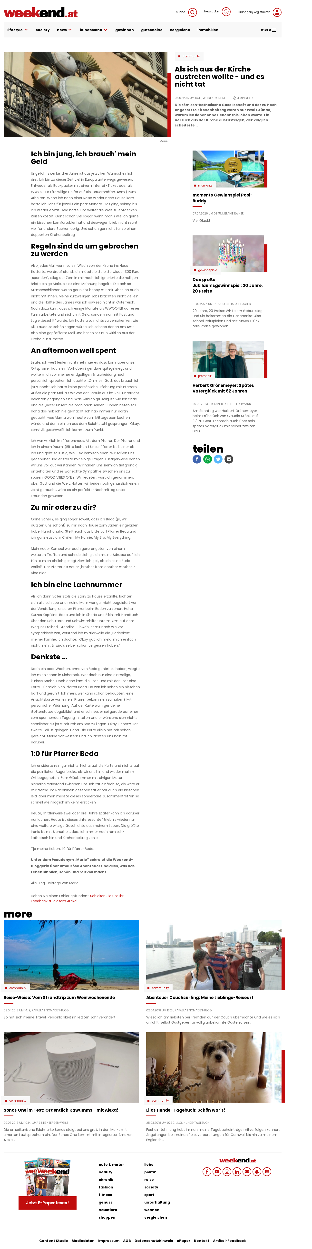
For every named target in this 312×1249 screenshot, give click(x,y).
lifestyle (18, 30)
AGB (127, 1240)
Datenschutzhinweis (154, 1240)
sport (149, 1194)
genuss (105, 1202)
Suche (186, 12)
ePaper (183, 1240)
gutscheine (152, 29)
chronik (106, 1179)
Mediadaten (83, 1240)
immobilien (207, 29)
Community (191, 56)
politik (150, 1172)
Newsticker (217, 11)
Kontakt (201, 1240)
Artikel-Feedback (229, 1240)
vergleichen (155, 1217)
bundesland (94, 30)
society (43, 29)
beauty (105, 1172)
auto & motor (111, 1164)
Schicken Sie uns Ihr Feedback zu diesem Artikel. (77, 898)
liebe (149, 1164)
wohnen (151, 1209)
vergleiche (180, 29)
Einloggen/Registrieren (260, 12)
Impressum (108, 1240)
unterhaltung (157, 1202)
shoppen (107, 1217)
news (65, 30)
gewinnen (124, 29)
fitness (105, 1194)
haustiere (108, 1209)
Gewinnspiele (207, 270)
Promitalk (205, 376)
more (269, 29)
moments (205, 185)
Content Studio (53, 1240)
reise (149, 1179)
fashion (106, 1187)
